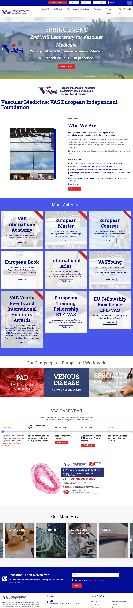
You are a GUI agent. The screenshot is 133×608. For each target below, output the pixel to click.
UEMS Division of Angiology (118, 14)
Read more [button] (61, 443)
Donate (114, 605)
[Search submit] (129, 3)
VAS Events (59, 9)
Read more (22, 242)
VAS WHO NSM (125, 9)
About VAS (46, 9)
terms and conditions (97, 580)
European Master (18, 438)
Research (99, 9)
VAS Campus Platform (120, 601)
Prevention (111, 9)
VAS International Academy (79, 9)
